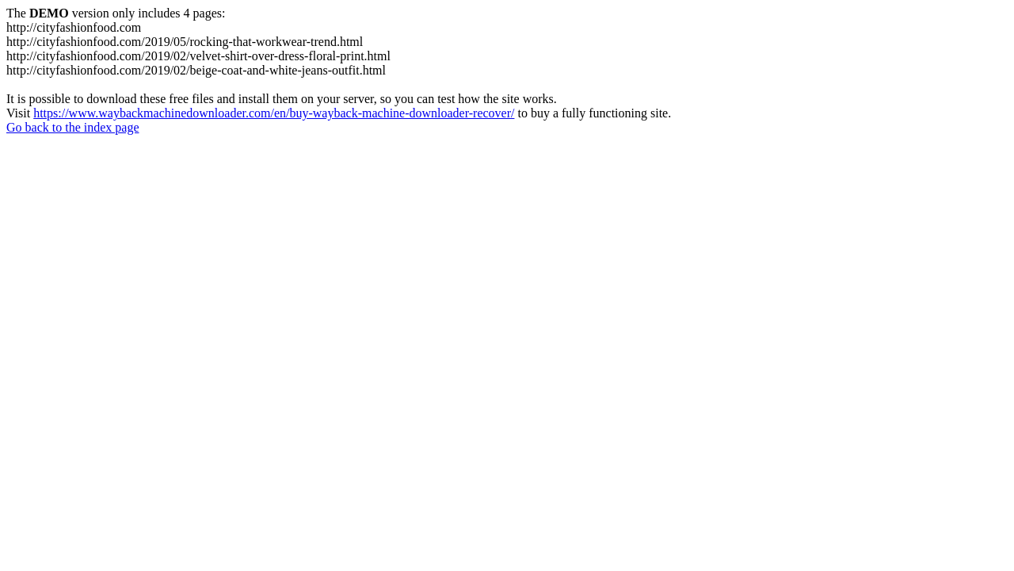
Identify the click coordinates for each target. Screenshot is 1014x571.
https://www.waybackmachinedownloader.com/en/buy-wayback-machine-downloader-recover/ (273, 113)
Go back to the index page (72, 127)
